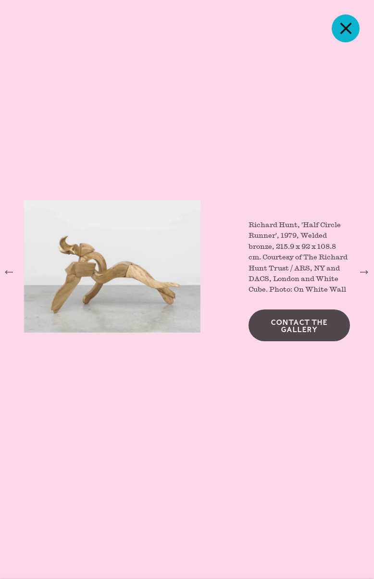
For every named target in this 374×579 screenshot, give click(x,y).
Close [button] (349, 28)
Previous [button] (9, 272)
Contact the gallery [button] (299, 327)
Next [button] (364, 272)
